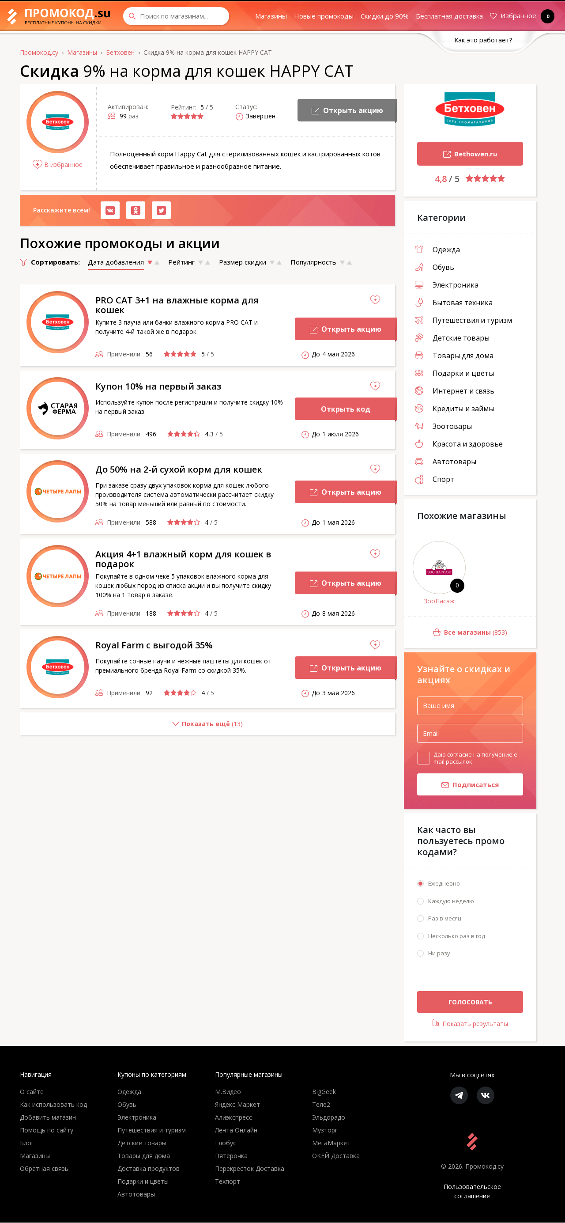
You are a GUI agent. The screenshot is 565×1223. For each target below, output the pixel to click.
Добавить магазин (48, 1117)
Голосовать (470, 1002)
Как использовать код (53, 1105)
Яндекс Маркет (237, 1105)
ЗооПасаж (439, 601)
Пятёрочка (231, 1156)
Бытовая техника (454, 302)
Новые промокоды (324, 15)
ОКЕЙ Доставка (336, 1156)
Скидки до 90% (385, 15)
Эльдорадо (328, 1117)
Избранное (520, 16)
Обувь (434, 267)
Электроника (446, 285)
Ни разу (439, 954)
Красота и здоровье (459, 444)
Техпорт (227, 1182)
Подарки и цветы (454, 373)
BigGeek (324, 1092)
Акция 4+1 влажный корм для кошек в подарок (183, 559)
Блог (27, 1143)
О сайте (32, 1092)
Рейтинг (181, 261)
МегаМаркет (331, 1143)
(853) (455, 632)
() (131, 727)
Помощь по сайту (46, 1130)
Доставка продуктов (148, 1169)
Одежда (437, 249)
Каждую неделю (451, 901)
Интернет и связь (454, 391)
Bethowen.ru (457, 154)
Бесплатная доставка (449, 15)
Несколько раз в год (456, 936)
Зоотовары (443, 426)
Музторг (325, 1130)
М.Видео (228, 1092)
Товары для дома (454, 355)
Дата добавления (116, 261)
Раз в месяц (444, 919)
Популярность (313, 261)
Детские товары (452, 338)
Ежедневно (444, 884)
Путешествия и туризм (463, 320)
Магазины (271, 15)
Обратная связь (44, 1169)
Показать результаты (470, 1023)
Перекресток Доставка (249, 1169)
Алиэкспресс (233, 1117)
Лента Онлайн (236, 1130)
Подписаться (458, 785)
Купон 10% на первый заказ (158, 386)
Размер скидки (242, 261)
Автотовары (445, 461)
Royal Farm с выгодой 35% (154, 645)
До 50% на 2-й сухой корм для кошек (178, 469)
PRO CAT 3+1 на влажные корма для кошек (177, 305)
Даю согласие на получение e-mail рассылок (476, 758)
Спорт (434, 479)
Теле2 (321, 1105)
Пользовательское (472, 1192)
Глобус (225, 1143)
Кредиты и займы (454, 408)
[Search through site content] (176, 16)
